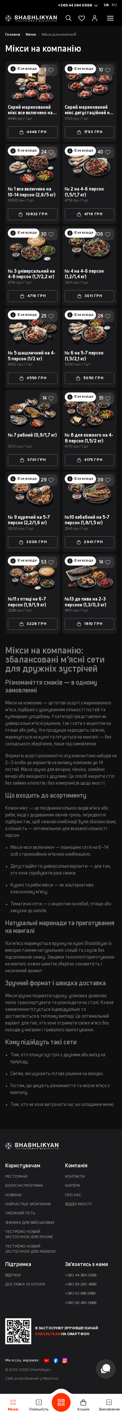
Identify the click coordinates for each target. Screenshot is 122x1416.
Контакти (75, 1177)
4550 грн (32, 378)
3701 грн (33, 460)
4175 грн (89, 460)
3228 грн (32, 624)
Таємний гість (20, 1213)
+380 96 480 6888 (80, 1303)
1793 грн (89, 132)
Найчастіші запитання (28, 1204)
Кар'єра (72, 1186)
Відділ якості (78, 1204)
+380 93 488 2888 (80, 1294)
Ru (114, 5)
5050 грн (89, 378)
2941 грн (89, 542)
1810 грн (89, 624)
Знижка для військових (29, 1223)
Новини (13, 1195)
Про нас (73, 1195)
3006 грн (33, 542)
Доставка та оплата (25, 1284)
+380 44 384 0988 (80, 1275)
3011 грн (89, 296)
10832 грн (32, 214)
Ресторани (16, 1177)
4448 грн (32, 132)
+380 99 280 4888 (80, 1284)
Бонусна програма (24, 1186)
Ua (106, 5)
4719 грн (89, 214)
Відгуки (12, 1275)
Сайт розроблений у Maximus (31, 1379)
